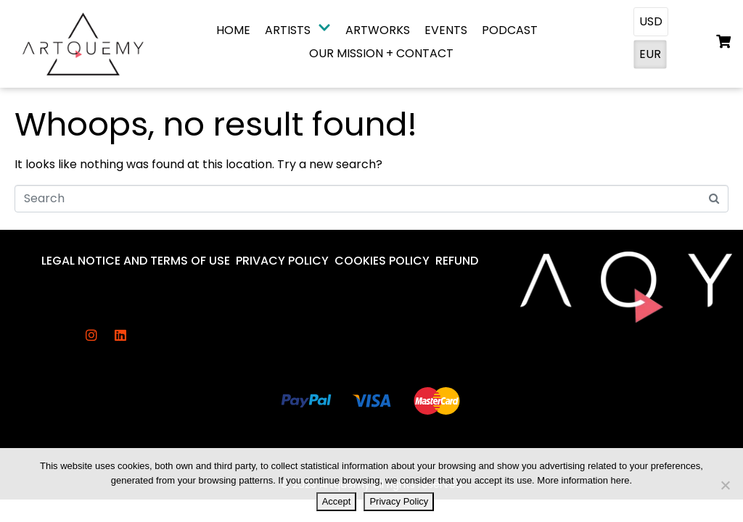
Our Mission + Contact (381, 53)
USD (650, 21)
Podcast (510, 30)
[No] (725, 485)
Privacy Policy (282, 260)
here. (622, 480)
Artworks (377, 30)
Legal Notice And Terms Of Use (135, 260)
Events (445, 30)
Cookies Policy (382, 260)
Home (233, 30)
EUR (650, 54)
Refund (456, 260)
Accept (336, 501)
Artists (298, 30)
